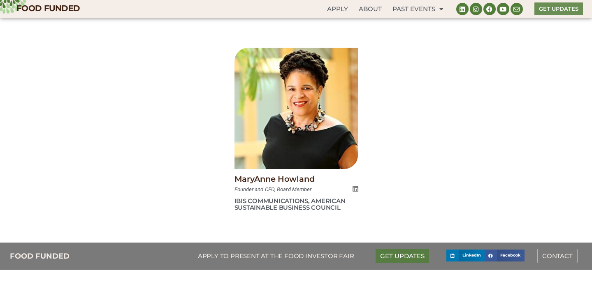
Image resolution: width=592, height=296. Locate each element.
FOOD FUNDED (48, 8)
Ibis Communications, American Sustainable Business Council (290, 204)
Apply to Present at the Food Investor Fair (276, 255)
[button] (465, 255)
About (370, 9)
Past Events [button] (417, 9)
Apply (337, 9)
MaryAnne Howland (275, 179)
